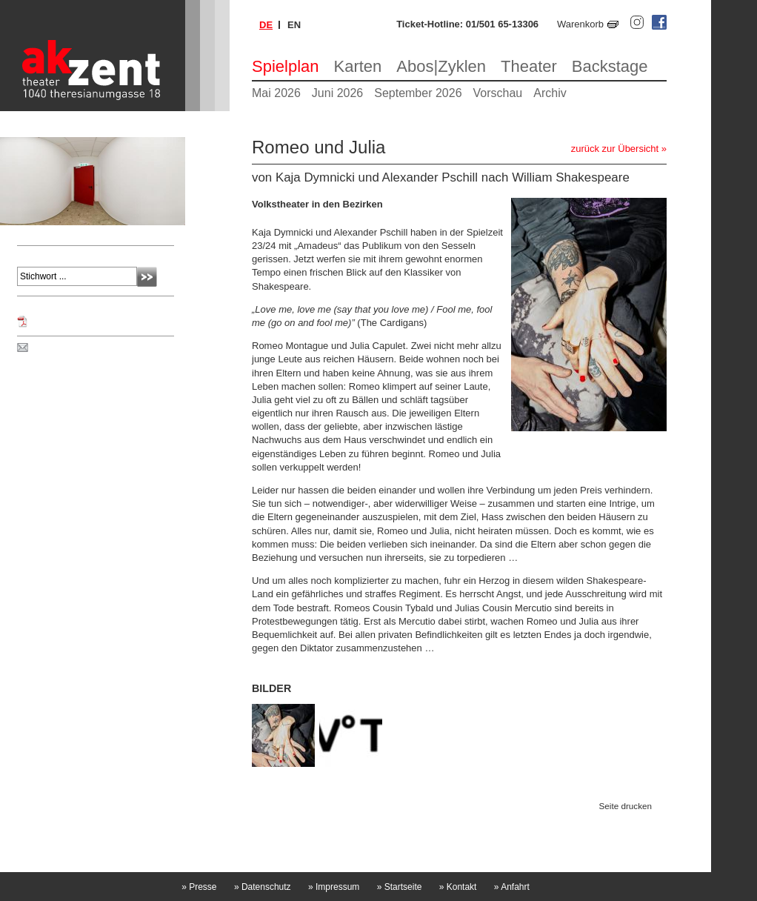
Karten (358, 66)
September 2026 (417, 93)
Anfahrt (512, 887)
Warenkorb (580, 24)
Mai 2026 (276, 93)
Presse (198, 887)
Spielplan (285, 66)
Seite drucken (625, 806)
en (294, 24)
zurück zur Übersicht (614, 148)
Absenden (147, 277)
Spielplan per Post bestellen (91, 348)
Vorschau (498, 93)
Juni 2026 (337, 93)
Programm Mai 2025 (74, 321)
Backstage (610, 66)
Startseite (399, 887)
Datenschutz (262, 887)
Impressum (333, 887)
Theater (529, 66)
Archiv (549, 93)
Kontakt (458, 887)
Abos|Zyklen (441, 66)
